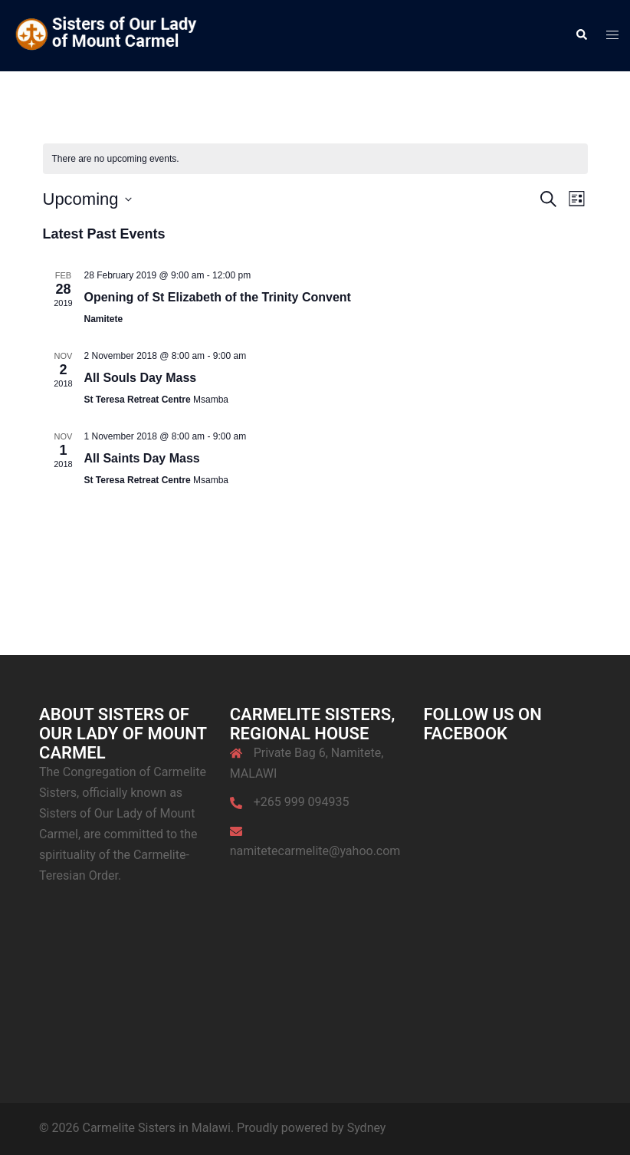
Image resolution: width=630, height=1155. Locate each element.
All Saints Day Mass (142, 458)
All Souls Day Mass (140, 377)
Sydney (366, 1127)
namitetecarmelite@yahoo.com (315, 851)
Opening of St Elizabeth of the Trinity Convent (217, 297)
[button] (581, 35)
